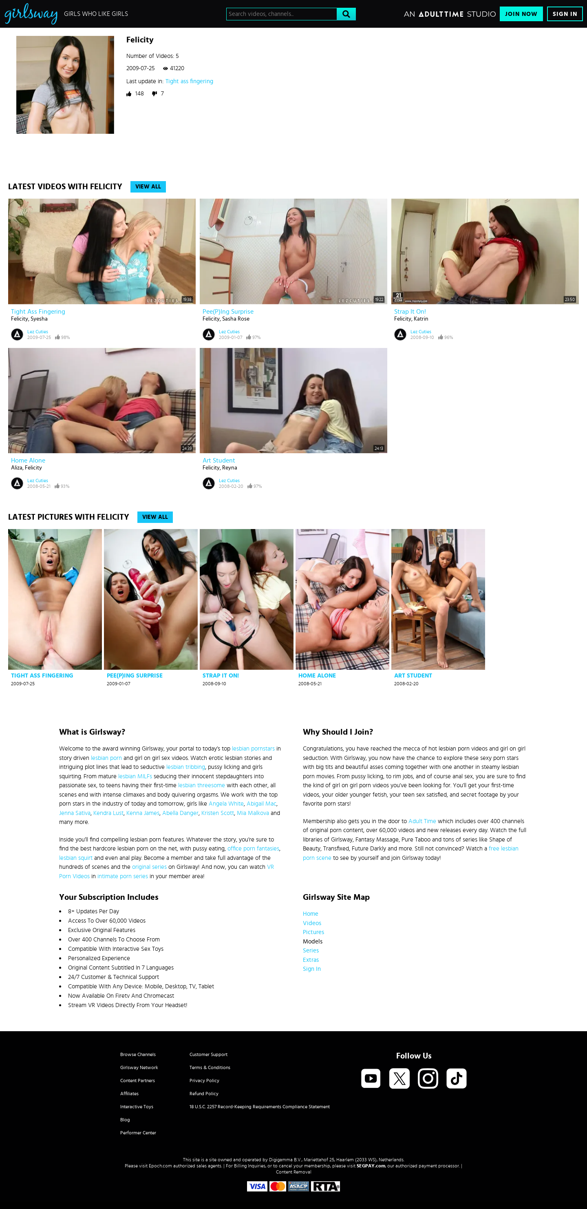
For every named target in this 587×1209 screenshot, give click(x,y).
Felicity (19, 319)
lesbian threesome (201, 785)
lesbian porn (106, 758)
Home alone (28, 460)
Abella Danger (180, 813)
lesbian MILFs (135, 776)
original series (149, 867)
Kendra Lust (108, 813)
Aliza (16, 468)
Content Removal (293, 1171)
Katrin (421, 319)
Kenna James (142, 813)
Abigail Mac (261, 804)
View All (148, 187)
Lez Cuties (37, 331)
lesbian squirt (76, 858)
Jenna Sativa (74, 813)
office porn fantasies (253, 849)
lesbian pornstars (253, 749)
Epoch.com (160, 1165)
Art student (219, 460)
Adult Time (422, 821)
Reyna (229, 468)
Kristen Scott (217, 813)
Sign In (565, 14)
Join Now (521, 14)
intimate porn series (122, 876)
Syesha (39, 319)
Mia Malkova (253, 813)
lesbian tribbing (185, 767)
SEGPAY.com (371, 1165)
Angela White (226, 804)
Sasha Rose (235, 319)
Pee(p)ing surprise (228, 311)
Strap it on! (410, 311)
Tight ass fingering (189, 81)
